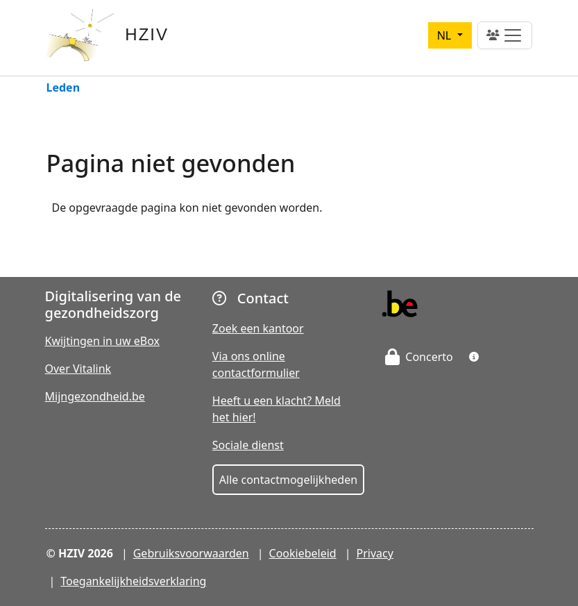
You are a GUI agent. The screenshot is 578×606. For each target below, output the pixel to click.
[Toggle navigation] (504, 35)
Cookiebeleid (303, 553)
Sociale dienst (248, 445)
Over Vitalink (78, 368)
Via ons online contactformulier (256, 364)
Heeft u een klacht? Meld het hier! (276, 409)
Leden (63, 88)
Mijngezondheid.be (95, 396)
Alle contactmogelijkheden (288, 479)
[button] (474, 357)
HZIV (147, 34)
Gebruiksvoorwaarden (191, 553)
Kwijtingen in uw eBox (102, 340)
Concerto (419, 356)
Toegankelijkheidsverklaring (133, 581)
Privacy (375, 553)
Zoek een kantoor (258, 328)
